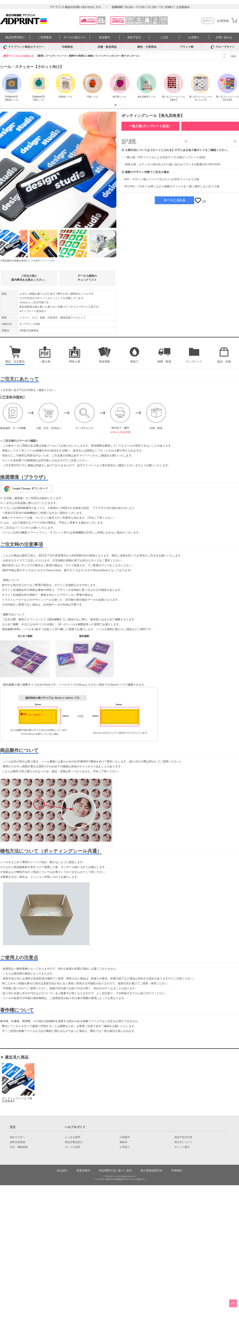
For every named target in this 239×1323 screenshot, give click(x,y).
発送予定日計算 (183, 1137)
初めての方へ (17, 1137)
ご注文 (164, 37)
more (233, 55)
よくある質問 (72, 1137)
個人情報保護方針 (152, 1170)
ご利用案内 (45, 37)
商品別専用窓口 (15, 37)
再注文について (183, 1142)
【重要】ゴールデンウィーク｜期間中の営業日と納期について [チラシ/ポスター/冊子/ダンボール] (87, 55)
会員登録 (223, 20)
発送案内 (104, 37)
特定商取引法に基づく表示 (115, 1170)
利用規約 (176, 1170)
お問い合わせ (224, 37)
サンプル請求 (72, 1147)
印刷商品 (67, 46)
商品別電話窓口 (74, 1142)
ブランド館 (187, 46)
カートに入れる (174, 200)
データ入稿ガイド (75, 37)
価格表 (123, 1142)
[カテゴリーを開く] (23, 47)
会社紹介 (62, 1170)
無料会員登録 (17, 1142)
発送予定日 (134, 37)
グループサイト (223, 47)
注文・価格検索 (19, 1147)
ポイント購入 (182, 1147)
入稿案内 (125, 1137)
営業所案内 (83, 1170)
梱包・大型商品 (147, 46)
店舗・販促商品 (107, 46)
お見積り (193, 37)
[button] (116, 105)
